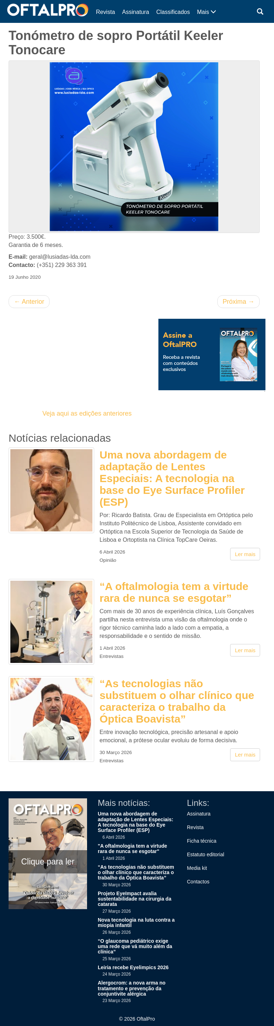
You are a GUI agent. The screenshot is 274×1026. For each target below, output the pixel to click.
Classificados (173, 12)
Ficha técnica (201, 841)
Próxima (238, 301)
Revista (105, 12)
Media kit (197, 868)
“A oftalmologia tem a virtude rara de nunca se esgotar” (174, 592)
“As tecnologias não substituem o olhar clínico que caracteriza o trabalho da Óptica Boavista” (177, 701)
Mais (206, 12)
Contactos (198, 881)
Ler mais (245, 554)
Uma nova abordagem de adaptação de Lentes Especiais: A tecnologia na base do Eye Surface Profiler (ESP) (172, 478)
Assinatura (135, 12)
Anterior (29, 301)
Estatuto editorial (205, 854)
